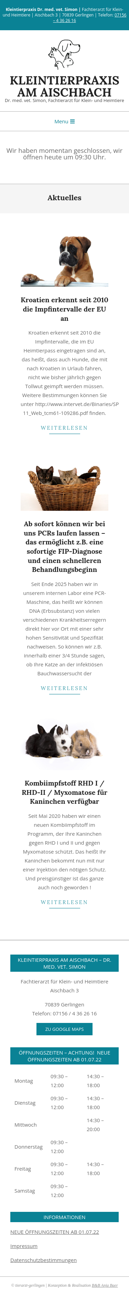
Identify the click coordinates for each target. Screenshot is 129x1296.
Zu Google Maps (64, 1029)
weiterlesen (64, 428)
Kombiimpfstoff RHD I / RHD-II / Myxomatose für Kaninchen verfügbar (64, 792)
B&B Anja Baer (105, 1285)
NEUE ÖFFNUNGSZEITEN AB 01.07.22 (54, 1231)
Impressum (23, 1245)
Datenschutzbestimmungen (43, 1259)
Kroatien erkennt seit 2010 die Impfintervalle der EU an (64, 308)
